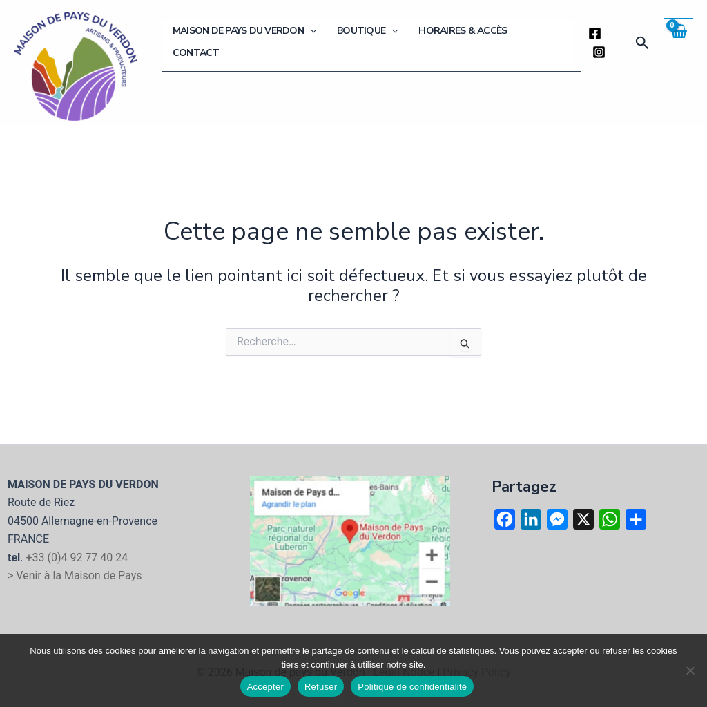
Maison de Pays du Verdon (257, 42)
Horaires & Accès (461, 41)
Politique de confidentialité (412, 686)
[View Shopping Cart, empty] (678, 39)
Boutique (372, 42)
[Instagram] (614, 43)
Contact (542, 41)
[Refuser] (690, 670)
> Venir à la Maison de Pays (75, 575)
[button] (322, 42)
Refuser (320, 686)
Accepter (265, 686)
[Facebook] (592, 43)
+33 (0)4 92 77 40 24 (77, 557)
